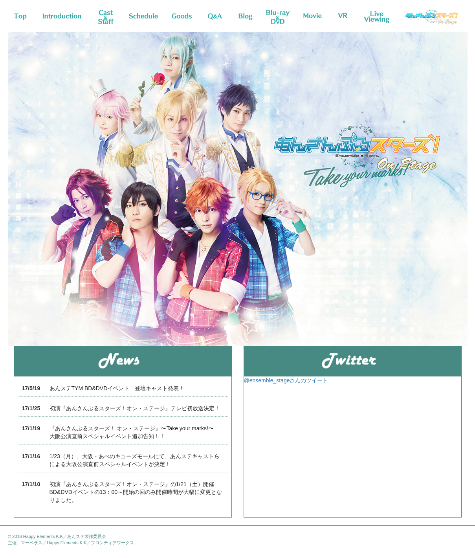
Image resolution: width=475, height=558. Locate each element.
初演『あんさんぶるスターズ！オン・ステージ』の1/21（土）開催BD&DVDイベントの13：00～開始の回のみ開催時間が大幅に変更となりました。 (136, 492)
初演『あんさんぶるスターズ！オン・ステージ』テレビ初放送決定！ (135, 408)
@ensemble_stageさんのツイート (286, 380)
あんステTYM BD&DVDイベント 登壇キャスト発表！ (117, 388)
